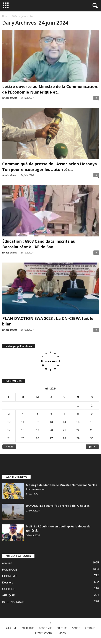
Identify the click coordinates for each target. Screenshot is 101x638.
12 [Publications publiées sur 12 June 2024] (37, 422)
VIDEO (62, 633)
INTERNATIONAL (13, 602)
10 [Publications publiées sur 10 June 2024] (8, 422)
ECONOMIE (10, 576)
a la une (7, 563)
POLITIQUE (9, 569)
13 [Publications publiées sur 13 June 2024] (51, 422)
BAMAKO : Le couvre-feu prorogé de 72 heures (58, 506)
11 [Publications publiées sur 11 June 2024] (22, 422)
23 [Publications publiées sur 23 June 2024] (91, 430)
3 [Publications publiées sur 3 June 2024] (9, 413)
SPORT (76, 628)
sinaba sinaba (9, 97)
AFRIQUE (8, 595)
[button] (94, 6)
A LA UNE (11, 628)
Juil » (92, 446)
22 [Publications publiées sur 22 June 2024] (78, 430)
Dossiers (7, 582)
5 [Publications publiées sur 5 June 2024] (37, 413)
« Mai (9, 446)
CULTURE (8, 589)
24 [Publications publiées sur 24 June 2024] (8, 438)
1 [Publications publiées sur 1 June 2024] (78, 405)
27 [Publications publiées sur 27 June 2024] (51, 438)
